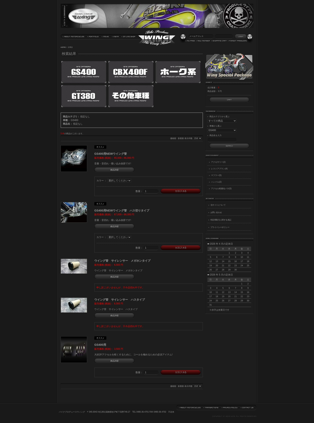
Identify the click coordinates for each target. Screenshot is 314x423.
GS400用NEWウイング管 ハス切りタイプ (121, 210)
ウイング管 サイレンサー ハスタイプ (119, 299)
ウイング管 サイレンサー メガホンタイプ (122, 260)
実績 (93, 37)
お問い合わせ (216, 212)
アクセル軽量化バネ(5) (221, 188)
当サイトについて (74, 37)
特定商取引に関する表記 (220, 220)
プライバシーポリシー (219, 227)
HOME (63, 47)
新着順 (181, 138)
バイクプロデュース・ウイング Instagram (115, 37)
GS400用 (100, 344)
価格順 (173, 138)
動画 (105, 37)
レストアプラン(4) (219, 169)
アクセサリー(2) (218, 162)
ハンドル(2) (216, 182)
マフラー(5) (216, 175)
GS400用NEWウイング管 (110, 153)
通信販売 (129, 37)
